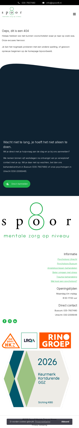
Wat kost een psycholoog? (64, 281)
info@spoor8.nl (53, 3)
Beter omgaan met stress (64, 272)
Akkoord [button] (65, 422)
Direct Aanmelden (17, 184)
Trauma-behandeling (66, 277)
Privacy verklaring (39, 425)
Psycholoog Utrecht (67, 259)
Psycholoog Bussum (67, 263)
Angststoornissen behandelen (62, 268)
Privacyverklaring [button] (42, 421)
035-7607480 (28, 3)
